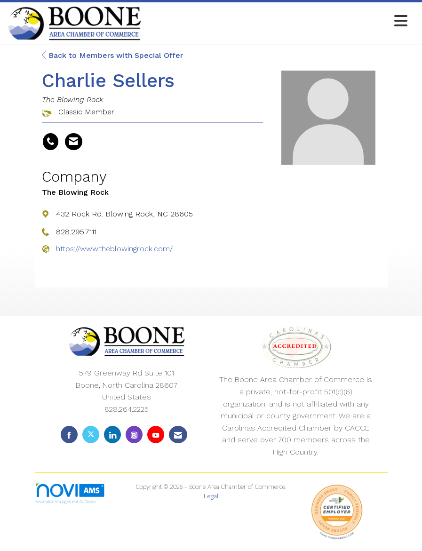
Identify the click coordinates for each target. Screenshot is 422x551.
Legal (211, 496)
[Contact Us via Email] (178, 434)
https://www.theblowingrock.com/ (114, 248)
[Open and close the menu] (277, 21)
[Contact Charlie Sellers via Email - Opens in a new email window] (73, 141)
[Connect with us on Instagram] (134, 434)
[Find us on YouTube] (155, 434)
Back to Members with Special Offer (112, 55)
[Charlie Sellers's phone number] (50, 141)
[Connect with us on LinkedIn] (112, 434)
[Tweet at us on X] (90, 434)
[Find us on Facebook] (69, 434)
